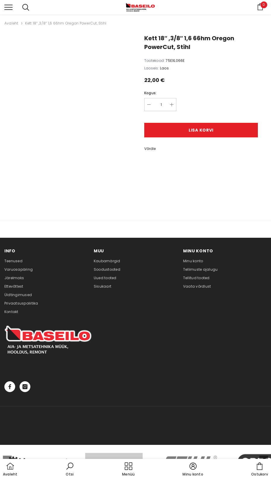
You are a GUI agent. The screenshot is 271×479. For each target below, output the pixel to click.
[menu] (8, 7)
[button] (69, 470)
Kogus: (150, 92)
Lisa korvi (201, 130)
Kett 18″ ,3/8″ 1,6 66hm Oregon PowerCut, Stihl (66, 23)
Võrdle (150, 148)
